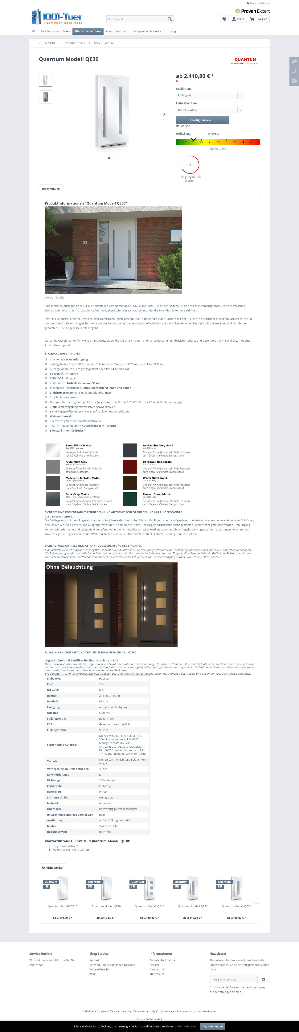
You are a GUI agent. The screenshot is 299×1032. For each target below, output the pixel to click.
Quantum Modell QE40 (149, 906)
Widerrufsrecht (99, 969)
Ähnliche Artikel (52, 867)
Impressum (157, 974)
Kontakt (94, 960)
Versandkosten (141, 1011)
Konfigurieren (208, 119)
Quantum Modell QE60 (236, 906)
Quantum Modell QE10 (62, 906)
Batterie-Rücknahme (163, 960)
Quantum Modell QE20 (106, 906)
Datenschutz (158, 969)
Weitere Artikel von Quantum (69, 849)
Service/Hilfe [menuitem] (257, 3)
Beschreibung (51, 189)
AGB (92, 974)
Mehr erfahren (186, 1026)
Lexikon (154, 965)
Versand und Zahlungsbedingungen (112, 965)
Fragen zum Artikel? (63, 846)
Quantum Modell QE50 (192, 906)
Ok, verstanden (213, 1026)
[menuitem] (140, 19)
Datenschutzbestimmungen (247, 987)
